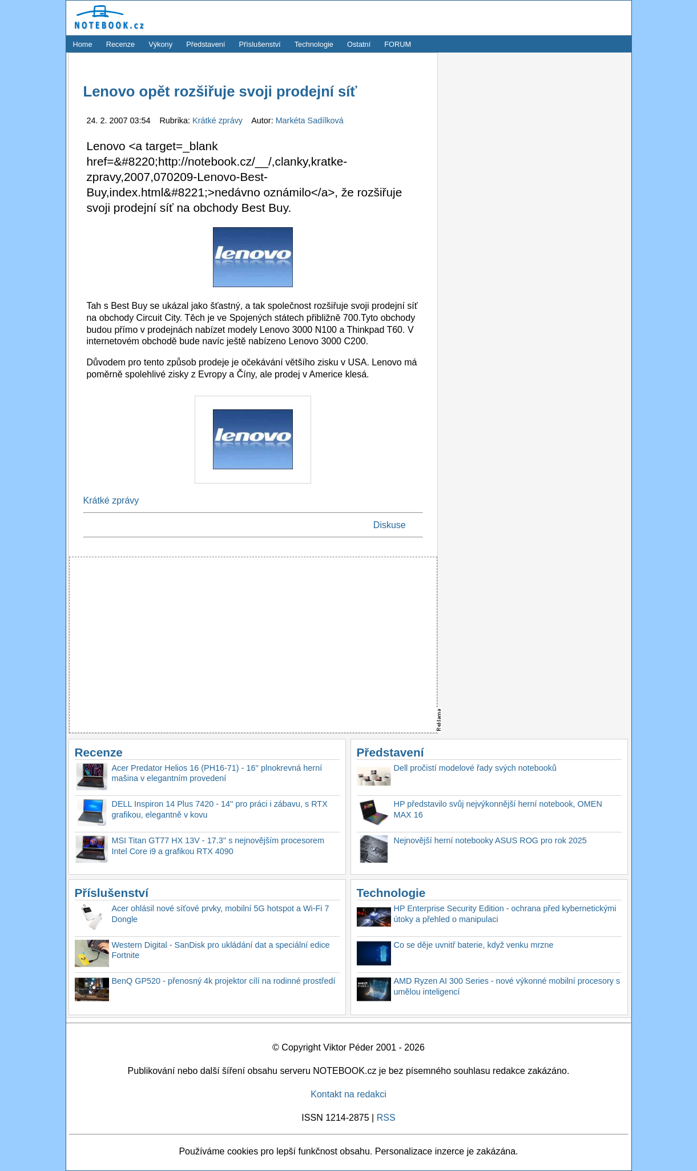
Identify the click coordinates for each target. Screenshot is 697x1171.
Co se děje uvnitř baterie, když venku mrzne (474, 944)
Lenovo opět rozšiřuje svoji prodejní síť (220, 91)
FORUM (397, 44)
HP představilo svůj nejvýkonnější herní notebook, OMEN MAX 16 (498, 809)
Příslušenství (259, 44)
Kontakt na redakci (348, 1094)
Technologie (314, 44)
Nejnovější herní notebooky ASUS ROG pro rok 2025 (490, 840)
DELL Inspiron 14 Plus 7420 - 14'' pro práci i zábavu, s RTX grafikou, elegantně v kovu (220, 809)
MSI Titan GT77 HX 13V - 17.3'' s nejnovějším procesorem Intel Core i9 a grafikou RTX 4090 (218, 846)
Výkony (160, 44)
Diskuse (389, 525)
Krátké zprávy (218, 120)
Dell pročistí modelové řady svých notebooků (475, 767)
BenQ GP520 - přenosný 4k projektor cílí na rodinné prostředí (224, 980)
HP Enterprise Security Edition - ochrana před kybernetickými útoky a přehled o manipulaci (505, 914)
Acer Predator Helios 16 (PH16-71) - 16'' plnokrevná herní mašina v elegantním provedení (217, 773)
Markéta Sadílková (310, 120)
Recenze (120, 44)
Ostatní (358, 44)
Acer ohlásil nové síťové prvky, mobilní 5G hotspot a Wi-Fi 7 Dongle (220, 914)
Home (82, 44)
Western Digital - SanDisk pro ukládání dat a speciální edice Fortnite (221, 950)
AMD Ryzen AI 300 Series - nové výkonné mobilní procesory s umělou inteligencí (507, 986)
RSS (386, 1117)
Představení (205, 44)
